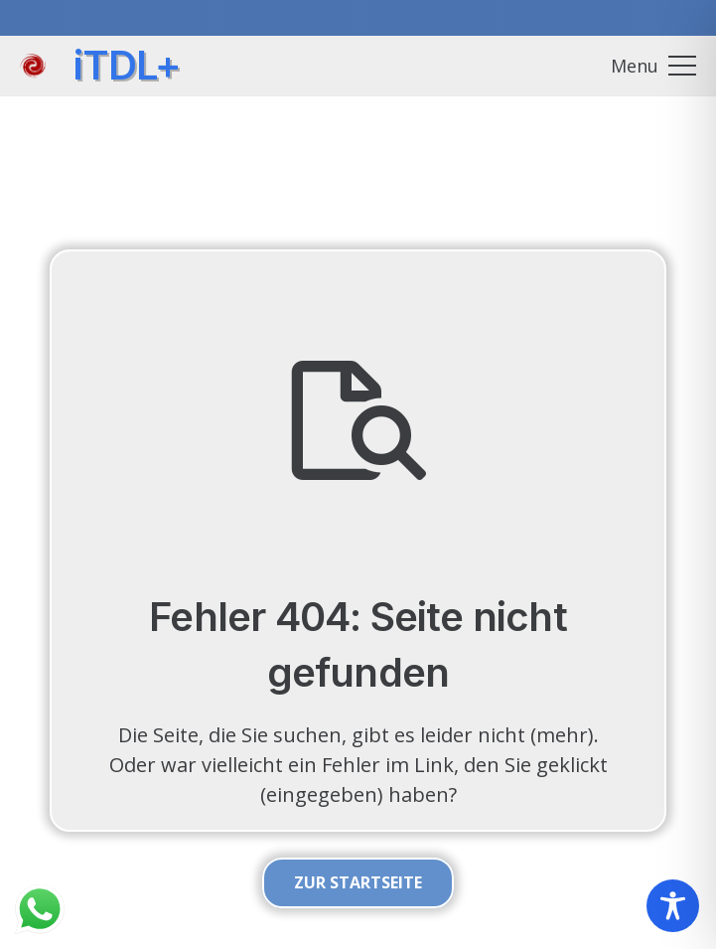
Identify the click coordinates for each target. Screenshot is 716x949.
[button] (653, 65)
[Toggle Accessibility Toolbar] (672, 905)
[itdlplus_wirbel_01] (33, 66)
